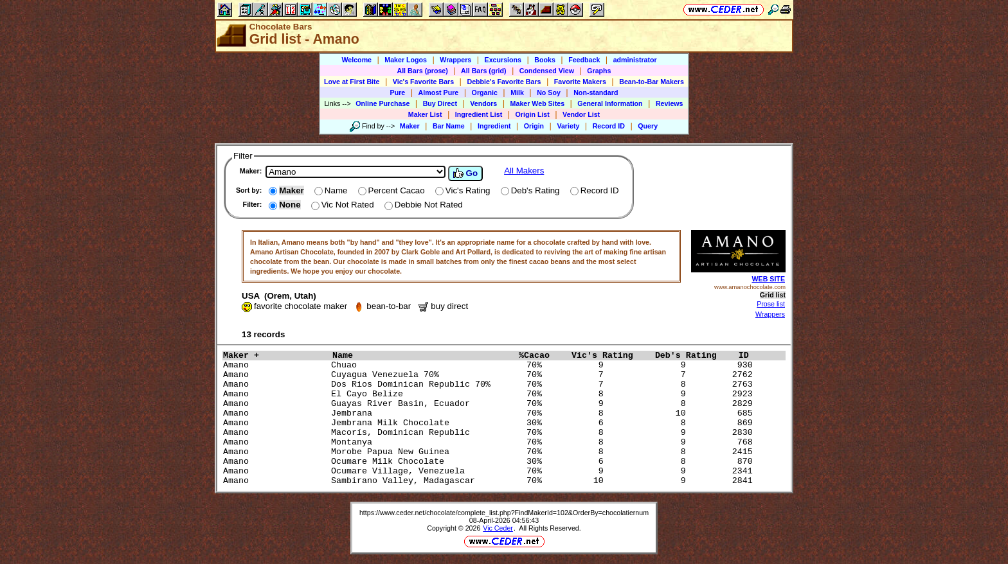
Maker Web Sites (537, 103)
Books (544, 60)
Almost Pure (439, 92)
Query (648, 126)
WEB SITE (768, 279)
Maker (410, 126)
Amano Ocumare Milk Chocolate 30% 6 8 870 (490, 461)
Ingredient (494, 126)
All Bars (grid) (483, 71)
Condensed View (546, 71)
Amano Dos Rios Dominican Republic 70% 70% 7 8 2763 (490, 384)
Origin (534, 126)
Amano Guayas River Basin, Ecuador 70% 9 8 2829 (490, 404)
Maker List (425, 114)
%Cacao (542, 355)
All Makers (524, 170)
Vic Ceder (498, 528)
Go (465, 173)
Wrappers (455, 60)
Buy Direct (440, 103)
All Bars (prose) (422, 71)
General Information (609, 103)
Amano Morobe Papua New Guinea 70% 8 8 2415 (490, 452)
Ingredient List (478, 114)
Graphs (599, 71)
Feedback (584, 60)
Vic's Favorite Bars (423, 81)
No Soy (549, 92)
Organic (485, 92)
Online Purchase (383, 103)
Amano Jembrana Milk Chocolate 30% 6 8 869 (490, 423)
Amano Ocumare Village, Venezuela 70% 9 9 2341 (490, 471)
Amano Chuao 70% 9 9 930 (490, 365)
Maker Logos (405, 60)
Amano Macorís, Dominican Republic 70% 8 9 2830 (490, 432)
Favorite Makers (580, 81)
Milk (517, 92)
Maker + (274, 355)
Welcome (356, 60)
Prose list (771, 304)
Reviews (669, 103)
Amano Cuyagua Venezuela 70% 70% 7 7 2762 (490, 375)
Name (422, 355)
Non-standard (595, 92)
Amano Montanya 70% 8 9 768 (490, 442)
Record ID (609, 126)
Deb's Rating (693, 355)
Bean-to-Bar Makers (651, 81)
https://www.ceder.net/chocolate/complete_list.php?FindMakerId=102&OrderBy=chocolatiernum (504, 512)
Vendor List (581, 114)
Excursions (503, 60)
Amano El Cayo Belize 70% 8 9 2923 (490, 394)
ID (749, 355)
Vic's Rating (610, 355)
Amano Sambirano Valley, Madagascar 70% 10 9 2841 (490, 481)
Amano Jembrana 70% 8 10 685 (490, 413)
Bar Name (449, 126)
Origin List (533, 114)
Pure (398, 92)
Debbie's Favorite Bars (504, 81)
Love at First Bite (351, 81)
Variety (568, 126)
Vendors (483, 103)
